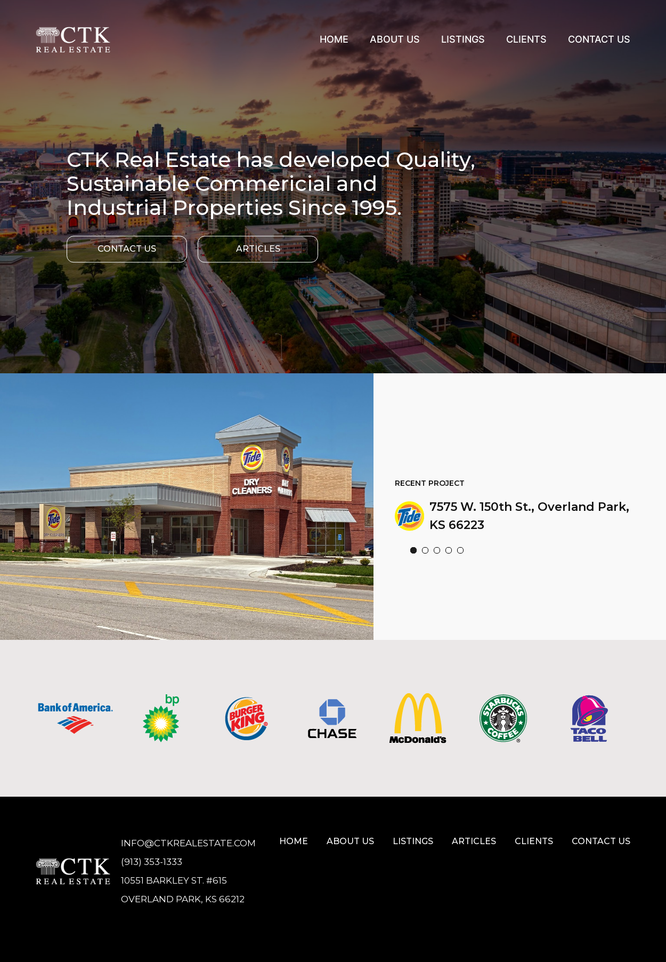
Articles (258, 249)
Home (334, 39)
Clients (526, 39)
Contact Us (599, 39)
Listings (463, 39)
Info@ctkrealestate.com (188, 843)
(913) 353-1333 (151, 861)
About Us (395, 39)
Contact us (601, 841)
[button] (413, 552)
